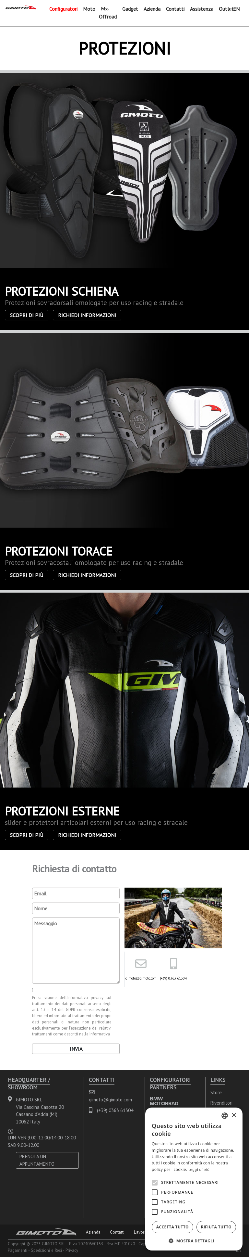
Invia (76, 1048)
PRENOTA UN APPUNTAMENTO (36, 1160)
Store (216, 1092)
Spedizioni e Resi (46, 1250)
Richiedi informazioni (87, 315)
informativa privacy (85, 997)
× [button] (233, 1115)
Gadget (130, 9)
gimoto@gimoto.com (141, 978)
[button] (194, 1241)
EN (236, 9)
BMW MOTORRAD (164, 1101)
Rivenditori (221, 1103)
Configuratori (63, 9)
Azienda (152, 9)
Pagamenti (17, 1250)
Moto (89, 9)
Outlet (226, 9)
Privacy (71, 1250)
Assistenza (201, 9)
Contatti (175, 9)
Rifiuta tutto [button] (216, 1227)
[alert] (194, 1179)
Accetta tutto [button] (172, 1227)
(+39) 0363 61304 (173, 978)
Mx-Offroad (108, 13)
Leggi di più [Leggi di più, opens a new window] (199, 1169)
